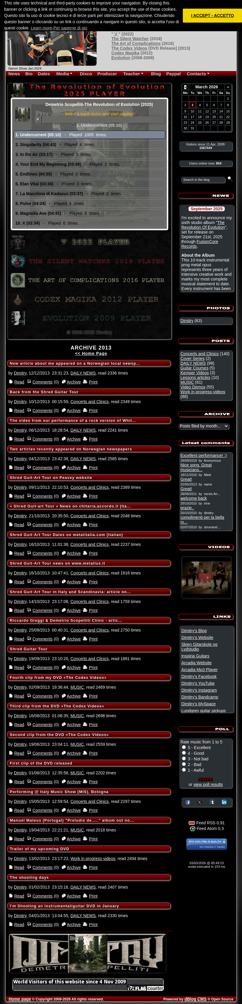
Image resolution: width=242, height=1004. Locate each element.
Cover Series (192, 358)
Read (19, 382)
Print (93, 382)
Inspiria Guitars (195, 656)
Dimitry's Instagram (199, 690)
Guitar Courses (194, 368)
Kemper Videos (194, 372)
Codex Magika (125, 53)
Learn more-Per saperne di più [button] (59, 28)
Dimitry (20, 373)
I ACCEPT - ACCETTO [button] (212, 15)
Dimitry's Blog (194, 630)
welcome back (193, 498)
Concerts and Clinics (89, 401)
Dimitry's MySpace (198, 703)
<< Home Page (91, 353)
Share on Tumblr (212, 801)
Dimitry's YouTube (198, 683)
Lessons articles (195, 377)
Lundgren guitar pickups (203, 710)
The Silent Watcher (130, 38)
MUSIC (77, 687)
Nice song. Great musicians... (196, 467)
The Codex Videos (129, 48)
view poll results (208, 784)
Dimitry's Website (197, 637)
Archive (74, 382)
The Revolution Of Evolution (203, 225)
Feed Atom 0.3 (207, 828)
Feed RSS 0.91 (206, 822)
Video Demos (192, 387)
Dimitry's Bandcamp (199, 697)
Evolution (121, 57)
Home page (20, 999)
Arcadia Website (196, 662)
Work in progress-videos (92, 858)
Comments (42, 382)
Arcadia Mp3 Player (199, 669)
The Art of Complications (136, 43)
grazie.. (187, 507)
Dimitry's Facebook (199, 676)
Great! (186, 479)
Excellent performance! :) (203, 455)
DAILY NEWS (83, 373)
